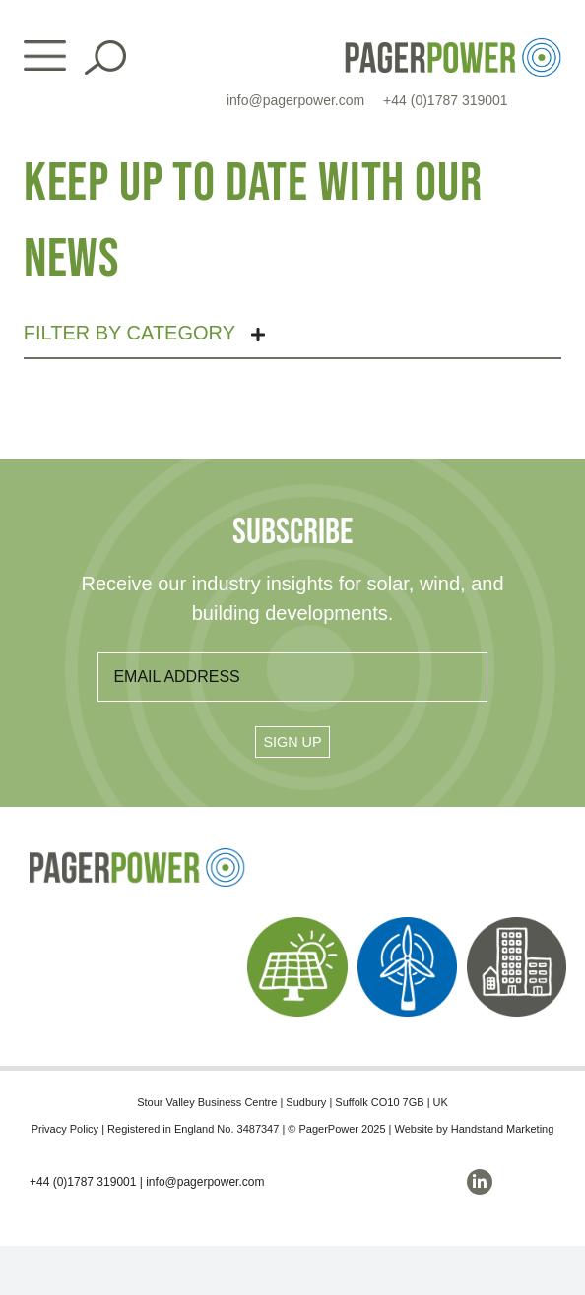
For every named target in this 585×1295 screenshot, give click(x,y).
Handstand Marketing (502, 1129)
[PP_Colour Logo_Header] (453, 45)
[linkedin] (479, 1182)
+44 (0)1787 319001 (445, 100)
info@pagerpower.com (295, 100)
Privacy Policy (65, 1129)
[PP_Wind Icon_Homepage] (407, 924)
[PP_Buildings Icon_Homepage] (516, 924)
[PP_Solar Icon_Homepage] (297, 924)
